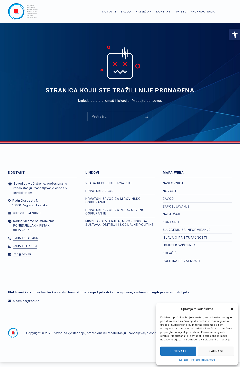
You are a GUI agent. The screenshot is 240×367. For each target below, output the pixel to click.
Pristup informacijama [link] (195, 11)
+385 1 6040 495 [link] (25, 238)
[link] (234, 34)
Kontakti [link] (163, 11)
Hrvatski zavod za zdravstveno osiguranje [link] (115, 211)
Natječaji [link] (144, 11)
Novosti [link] (109, 11)
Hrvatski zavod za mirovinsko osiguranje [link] (113, 200)
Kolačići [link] (184, 359)
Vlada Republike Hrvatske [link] (109, 183)
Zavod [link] (126, 11)
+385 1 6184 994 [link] (25, 246)
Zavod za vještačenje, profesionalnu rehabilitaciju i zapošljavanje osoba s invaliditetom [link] (117, 333)
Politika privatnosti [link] (203, 359)
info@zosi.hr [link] (22, 254)
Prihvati (178, 351)
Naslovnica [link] (173, 183)
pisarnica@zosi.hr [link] (26, 301)
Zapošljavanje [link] (176, 206)
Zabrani (216, 351)
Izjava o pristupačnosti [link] (185, 237)
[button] (232, 309)
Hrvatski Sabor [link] (99, 191)
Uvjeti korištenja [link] (179, 245)
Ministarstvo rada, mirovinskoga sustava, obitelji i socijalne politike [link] (119, 222)
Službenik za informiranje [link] (187, 229)
